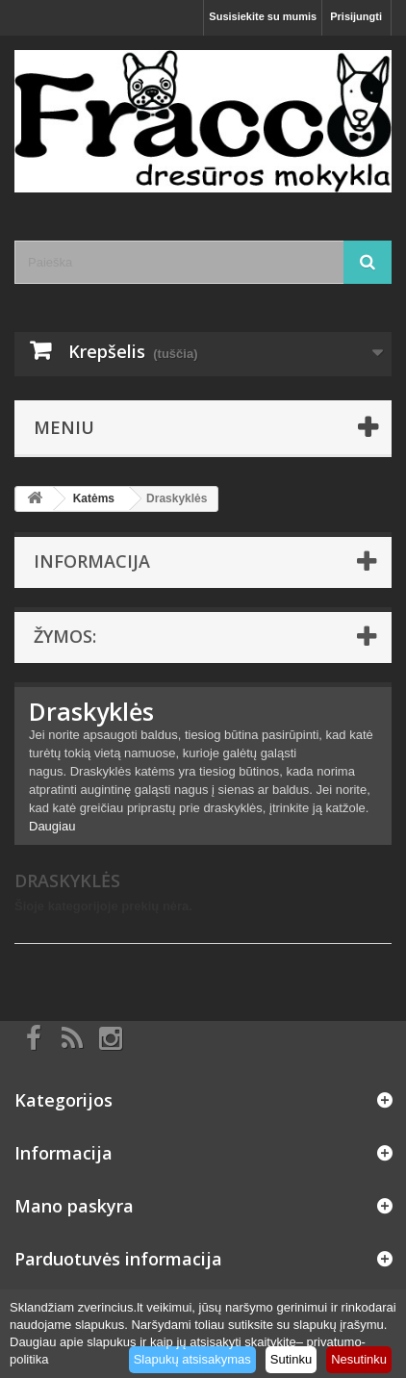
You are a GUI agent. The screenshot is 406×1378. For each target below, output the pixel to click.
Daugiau (52, 826)
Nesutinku (359, 1359)
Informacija (92, 561)
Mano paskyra (74, 1205)
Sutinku (291, 1359)
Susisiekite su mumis (263, 16)
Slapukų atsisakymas (192, 1359)
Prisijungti (356, 16)
